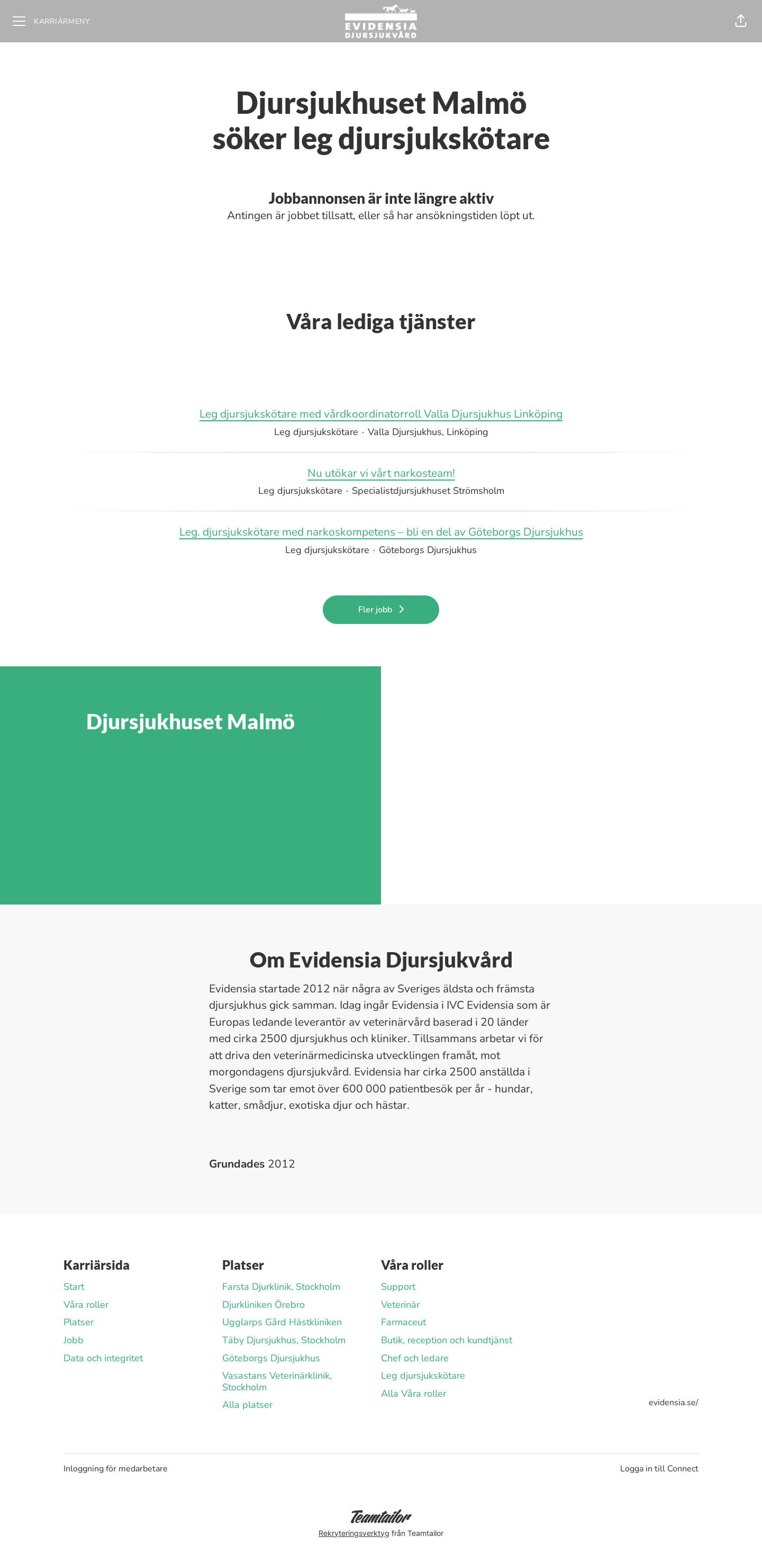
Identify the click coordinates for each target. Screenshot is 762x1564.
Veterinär (400, 1304)
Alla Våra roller (413, 1393)
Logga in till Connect (659, 1469)
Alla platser (247, 1404)
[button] (741, 21)
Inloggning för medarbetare (116, 1469)
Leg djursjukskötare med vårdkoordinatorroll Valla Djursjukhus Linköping (381, 414)
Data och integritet (103, 1358)
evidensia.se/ (673, 1402)
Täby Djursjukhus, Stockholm (284, 1340)
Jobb (74, 1340)
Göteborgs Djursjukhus (271, 1358)
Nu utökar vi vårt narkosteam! (381, 473)
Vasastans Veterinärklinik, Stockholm (277, 1381)
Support (398, 1286)
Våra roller (86, 1304)
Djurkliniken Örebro (263, 1304)
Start (74, 1286)
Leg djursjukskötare (423, 1375)
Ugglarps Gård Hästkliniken (282, 1322)
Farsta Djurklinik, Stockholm (281, 1286)
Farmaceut (403, 1322)
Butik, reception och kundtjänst (446, 1340)
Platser (79, 1322)
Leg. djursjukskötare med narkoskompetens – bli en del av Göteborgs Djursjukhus (381, 532)
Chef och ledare (415, 1358)
